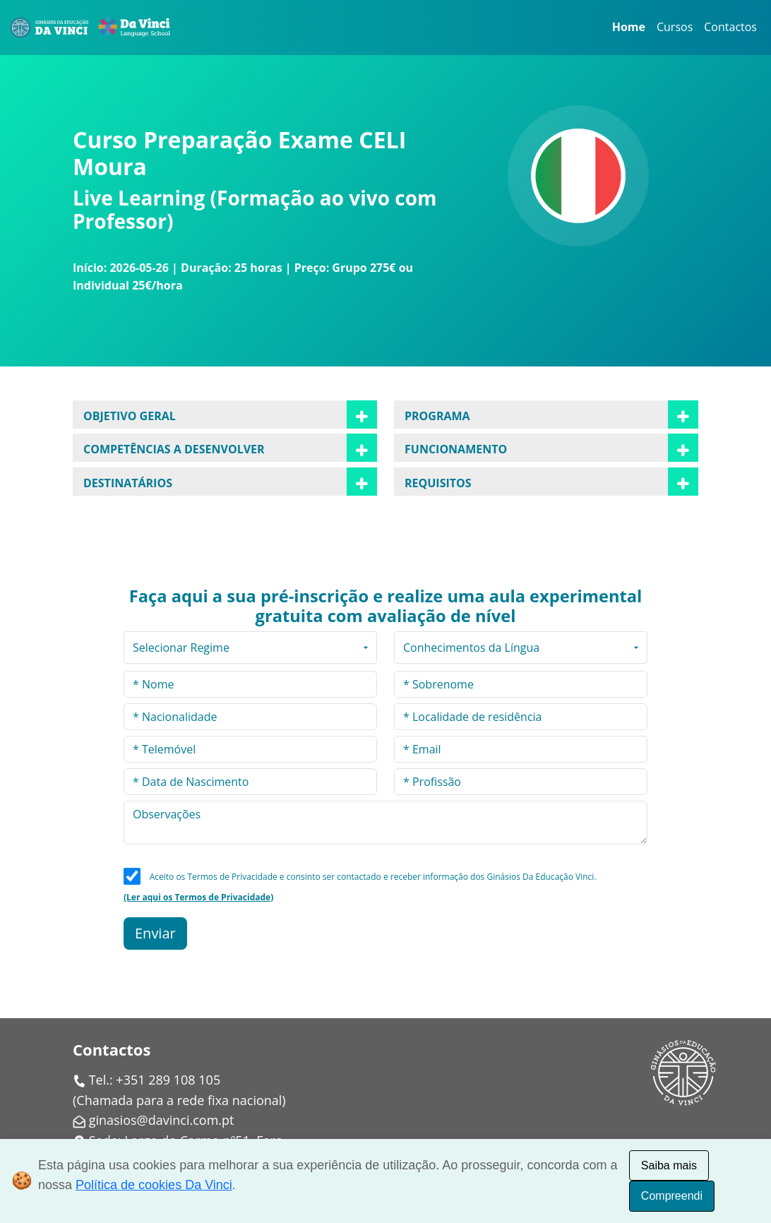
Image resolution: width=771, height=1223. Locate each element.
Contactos (730, 27)
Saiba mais (669, 1165)
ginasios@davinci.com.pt (161, 1119)
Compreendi (672, 1196)
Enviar (155, 933)
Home (628, 27)
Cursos (675, 27)
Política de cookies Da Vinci (154, 1185)
